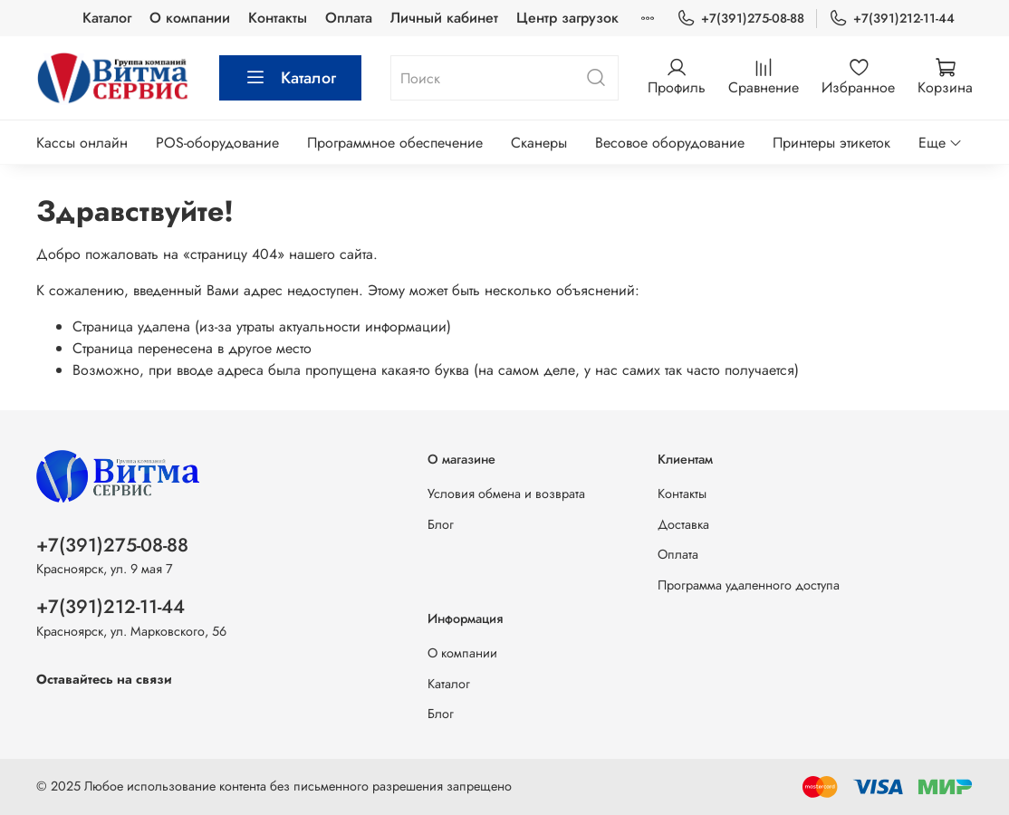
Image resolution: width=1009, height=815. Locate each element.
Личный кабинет (444, 17)
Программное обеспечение (395, 142)
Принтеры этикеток (831, 142)
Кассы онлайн (82, 142)
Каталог (106, 17)
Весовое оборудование (670, 142)
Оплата (348, 17)
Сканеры (539, 142)
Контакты (277, 17)
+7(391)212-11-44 (892, 18)
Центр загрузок (567, 17)
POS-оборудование (217, 142)
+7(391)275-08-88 (740, 18)
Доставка (683, 524)
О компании (189, 17)
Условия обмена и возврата (506, 493)
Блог (441, 524)
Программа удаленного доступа (749, 585)
